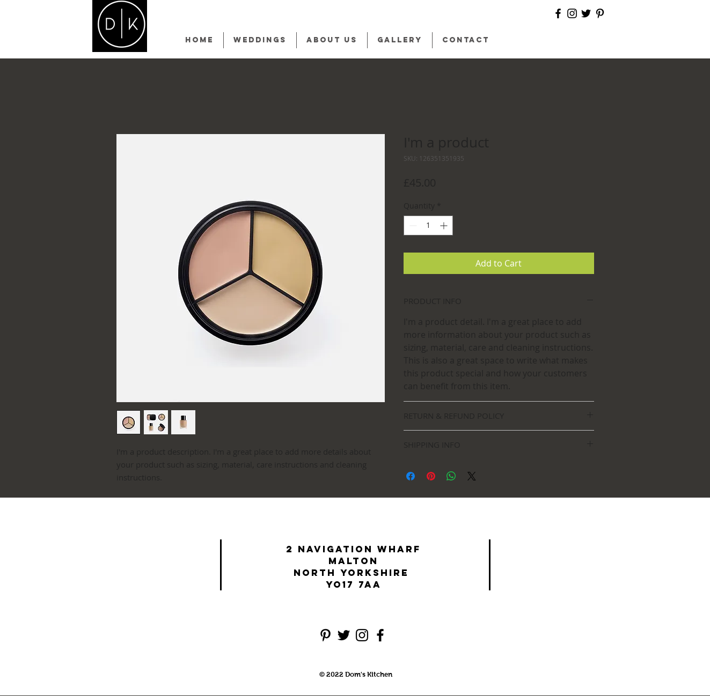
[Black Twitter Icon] (586, 13)
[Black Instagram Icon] (572, 13)
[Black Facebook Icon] (558, 13)
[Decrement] (412, 225)
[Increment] (444, 225)
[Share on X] (471, 476)
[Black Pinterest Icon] (600, 13)
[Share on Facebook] (410, 476)
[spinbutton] (428, 225)
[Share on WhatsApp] (451, 476)
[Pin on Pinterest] (430, 476)
